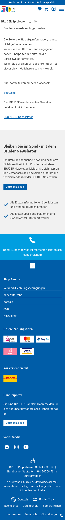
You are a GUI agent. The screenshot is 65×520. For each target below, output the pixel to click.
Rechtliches (11, 505)
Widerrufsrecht (12, 295)
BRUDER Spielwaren (13, 21)
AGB (6, 308)
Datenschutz (30, 505)
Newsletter (10, 315)
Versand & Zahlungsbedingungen (24, 288)
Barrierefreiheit (52, 505)
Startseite (10, 92)
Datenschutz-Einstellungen (41, 514)
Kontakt (8, 302)
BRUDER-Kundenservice (18, 117)
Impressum (14, 514)
